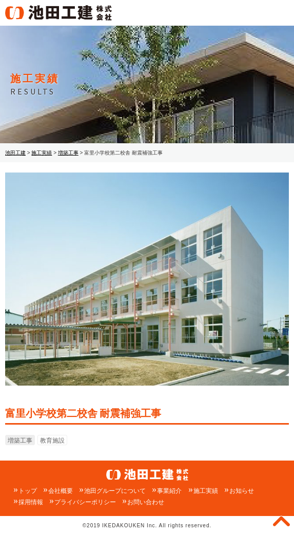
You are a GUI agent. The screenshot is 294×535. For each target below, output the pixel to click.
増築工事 (20, 440)
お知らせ (241, 490)
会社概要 (60, 490)
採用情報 (30, 502)
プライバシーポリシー (85, 502)
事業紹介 (169, 490)
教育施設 (52, 440)
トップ (27, 490)
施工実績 (205, 490)
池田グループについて (115, 490)
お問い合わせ (145, 502)
